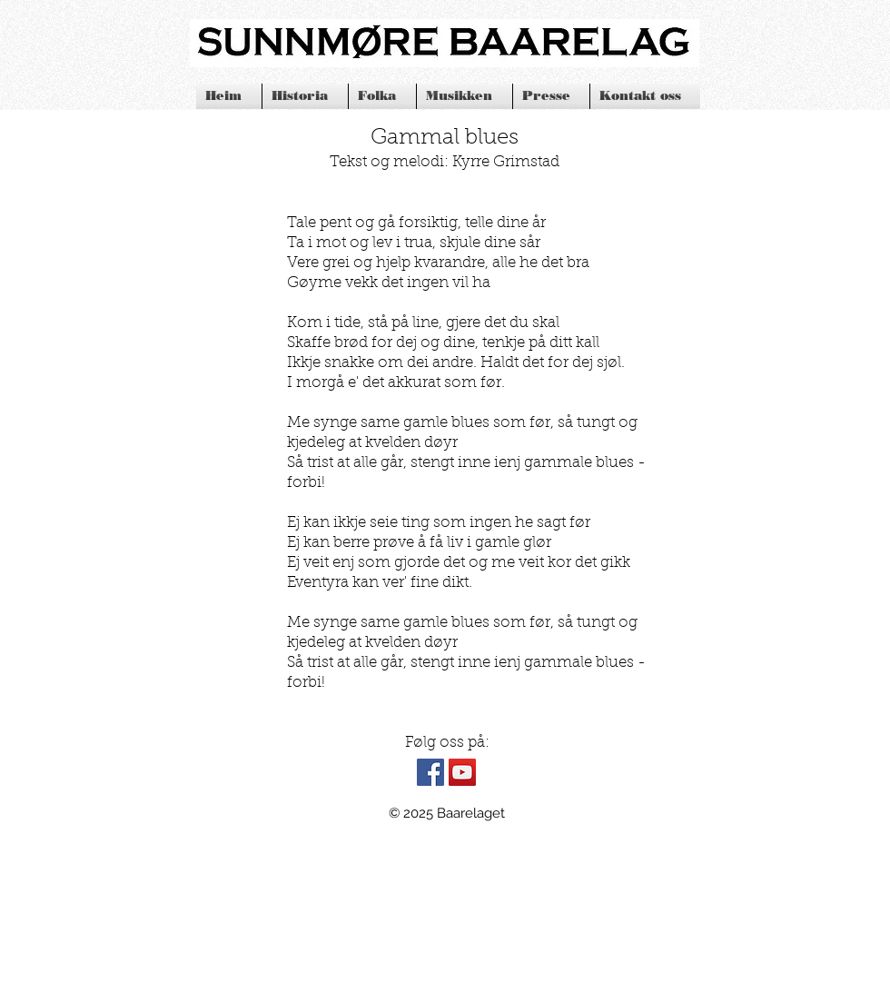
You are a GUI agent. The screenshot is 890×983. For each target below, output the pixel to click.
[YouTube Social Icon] (462, 772)
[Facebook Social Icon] (430, 772)
